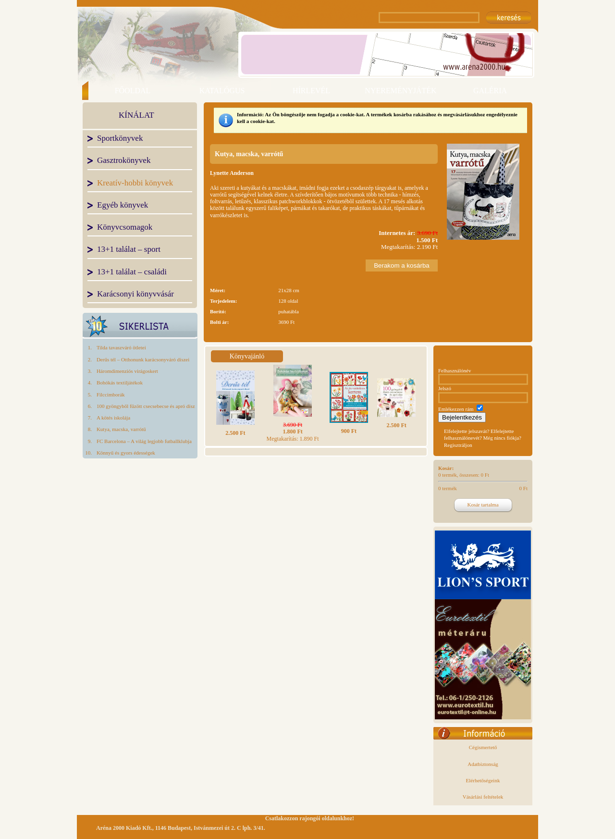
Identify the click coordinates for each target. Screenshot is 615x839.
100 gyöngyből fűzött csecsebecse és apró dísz (146, 406)
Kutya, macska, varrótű (121, 429)
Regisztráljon (458, 445)
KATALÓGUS (222, 90)
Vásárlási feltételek (483, 797)
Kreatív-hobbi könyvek (135, 183)
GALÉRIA (490, 90)
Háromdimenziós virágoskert (127, 371)
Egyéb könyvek (122, 206)
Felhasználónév (454, 370)
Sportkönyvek (120, 139)
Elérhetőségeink (483, 780)
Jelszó (444, 388)
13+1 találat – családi (132, 272)
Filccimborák (111, 394)
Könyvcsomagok (124, 228)
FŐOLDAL (133, 90)
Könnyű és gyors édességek (126, 453)
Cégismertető (483, 747)
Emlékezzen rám (456, 409)
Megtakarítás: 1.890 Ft (293, 431)
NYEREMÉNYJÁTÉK (400, 90)
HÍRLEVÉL (311, 90)
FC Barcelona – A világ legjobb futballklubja (144, 441)
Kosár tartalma (482, 504)
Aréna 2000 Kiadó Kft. (124, 828)
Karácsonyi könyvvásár (135, 294)
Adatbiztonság (482, 764)
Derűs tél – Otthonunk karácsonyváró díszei (143, 359)
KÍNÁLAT (136, 116)
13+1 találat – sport (128, 250)
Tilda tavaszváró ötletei (121, 347)
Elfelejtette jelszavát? (466, 431)
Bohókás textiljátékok (120, 382)
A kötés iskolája (113, 417)
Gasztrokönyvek (123, 161)
